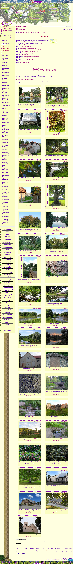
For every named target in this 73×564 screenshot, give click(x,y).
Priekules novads (5, 160)
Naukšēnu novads (5, 146)
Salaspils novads (5, 189)
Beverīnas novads (5, 72)
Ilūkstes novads (5, 101)
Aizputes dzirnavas (30, 59)
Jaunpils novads (5, 106)
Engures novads (5, 91)
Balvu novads (4, 69)
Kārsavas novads (5, 116)
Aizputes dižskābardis (27, 41)
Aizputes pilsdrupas (29, 53)
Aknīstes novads (5, 55)
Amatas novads (5, 61)
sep (53, 71)
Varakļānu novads (5, 212)
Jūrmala (3, 113)
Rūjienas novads (5, 183)
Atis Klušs (66, 86)
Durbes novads (5, 89)
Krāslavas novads (5, 123)
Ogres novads (4, 150)
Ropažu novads (5, 179)
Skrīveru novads (5, 196)
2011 (32, 323)
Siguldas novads (5, 195)
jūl (47, 71)
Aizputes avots (23, 48)
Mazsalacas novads (5, 143)
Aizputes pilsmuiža (25, 54)
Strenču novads (5, 202)
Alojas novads (4, 56)
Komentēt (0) (29, 105)
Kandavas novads (5, 115)
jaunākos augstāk (35, 72)
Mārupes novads (5, 142)
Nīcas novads (4, 149)
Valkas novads (5, 209)
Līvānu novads (5, 135)
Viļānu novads (5, 223)
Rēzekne (3, 165)
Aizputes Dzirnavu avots (32, 48)
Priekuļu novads (5, 162)
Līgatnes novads (5, 132)
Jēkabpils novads (5, 109)
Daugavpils (4, 84)
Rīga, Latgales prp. (5, 172)
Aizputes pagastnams (31, 64)
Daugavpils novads (5, 85)
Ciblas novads (4, 81)
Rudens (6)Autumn (53, 70)
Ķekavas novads (5, 119)
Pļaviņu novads (5, 158)
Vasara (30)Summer (48, 70)
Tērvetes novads (5, 205)
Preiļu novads (4, 159)
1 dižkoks (41, 43)
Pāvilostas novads (5, 156)
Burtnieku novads (5, 75)
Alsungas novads (5, 58)
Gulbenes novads (5, 96)
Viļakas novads (5, 222)
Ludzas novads (5, 138)
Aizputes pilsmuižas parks (31, 49)
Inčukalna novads (5, 102)
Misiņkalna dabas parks (43, 49)
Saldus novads (5, 190)
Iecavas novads (5, 98)
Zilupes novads (5, 225)
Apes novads (4, 62)
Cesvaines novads (5, 79)
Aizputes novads (6, 43)
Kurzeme (22, 32)
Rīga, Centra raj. (5, 169)
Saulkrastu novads (5, 192)
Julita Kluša (38, 86)
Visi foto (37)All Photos (35, 69)
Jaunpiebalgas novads (6, 105)
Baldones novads (5, 66)
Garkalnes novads (5, 93)
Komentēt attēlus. (29, 79)
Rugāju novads (5, 182)
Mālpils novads (5, 141)
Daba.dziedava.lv (8, 32)
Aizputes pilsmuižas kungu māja (31, 56)
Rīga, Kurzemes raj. (6, 170)
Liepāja (3, 131)
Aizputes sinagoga (34, 51)
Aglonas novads (5, 40)
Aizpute (44, 32)
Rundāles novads (5, 185)
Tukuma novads (5, 206)
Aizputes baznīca (25, 51)
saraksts (7, 28)
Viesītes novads (5, 220)
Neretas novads (5, 148)
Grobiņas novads (5, 95)
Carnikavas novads (5, 76)
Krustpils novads (5, 126)
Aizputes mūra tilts (23, 60)
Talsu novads (4, 203)
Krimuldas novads (5, 125)
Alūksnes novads (5, 59)
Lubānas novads (5, 136)
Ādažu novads (4, 39)
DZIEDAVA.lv (38, 2)
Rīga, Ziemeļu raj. (5, 176)
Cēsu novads (4, 78)
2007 (37, 104)
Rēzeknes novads (5, 166)
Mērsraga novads (5, 145)
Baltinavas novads (5, 68)
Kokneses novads (5, 122)
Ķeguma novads (5, 118)
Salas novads (4, 188)
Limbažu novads (5, 133)
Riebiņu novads (5, 168)
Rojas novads (4, 178)
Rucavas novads (5, 180)
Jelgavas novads (5, 112)
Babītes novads (5, 65)
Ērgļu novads (4, 92)
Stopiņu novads (5, 200)
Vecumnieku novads (6, 216)
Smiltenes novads (5, 199)
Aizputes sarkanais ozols (37, 41)
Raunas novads (5, 163)
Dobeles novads (5, 86)
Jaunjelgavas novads (6, 103)
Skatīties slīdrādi (20, 79)
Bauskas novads (5, 71)
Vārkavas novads (5, 213)
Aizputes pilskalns (25, 57)
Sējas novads (4, 193)
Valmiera (4, 210)
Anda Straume (38, 308)
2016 (35, 155)
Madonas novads (5, 139)
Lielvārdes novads (5, 129)
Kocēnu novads (5, 121)
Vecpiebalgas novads (6, 215)
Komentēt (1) (29, 304)
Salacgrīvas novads (5, 186)
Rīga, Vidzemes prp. (6, 173)
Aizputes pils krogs (24, 62)
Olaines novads (5, 152)
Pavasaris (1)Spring (42, 70)
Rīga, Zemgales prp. (6, 175)
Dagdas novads (5, 82)
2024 (63, 346)
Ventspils (4, 217)
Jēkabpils (4, 108)
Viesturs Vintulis (65, 211)
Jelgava (3, 111)
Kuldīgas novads (5, 128)
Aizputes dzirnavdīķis (27, 46)
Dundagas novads (5, 88)
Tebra (24, 45)
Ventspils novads (5, 219)
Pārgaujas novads (5, 155)
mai (42, 71)
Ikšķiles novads (5, 99)
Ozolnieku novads (5, 153)
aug (49, 71)
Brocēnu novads (5, 74)
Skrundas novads (5, 198)
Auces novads (4, 64)
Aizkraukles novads (6, 41)
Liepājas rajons (29, 32)
